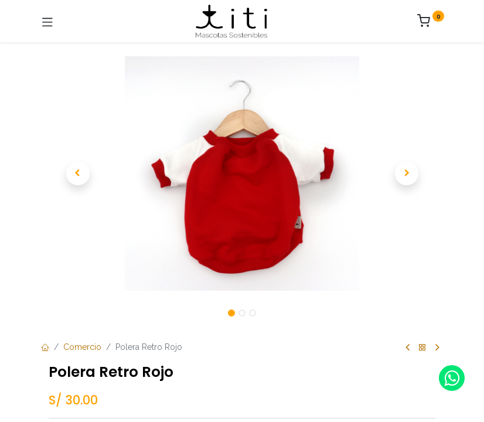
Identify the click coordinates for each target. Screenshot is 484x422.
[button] (78, 173)
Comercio (82, 347)
